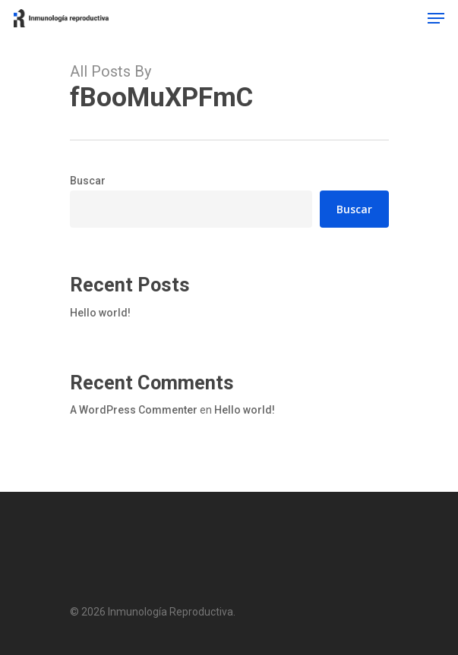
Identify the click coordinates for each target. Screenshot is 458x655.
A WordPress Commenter (133, 410)
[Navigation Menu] (436, 18)
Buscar (88, 181)
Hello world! (100, 313)
